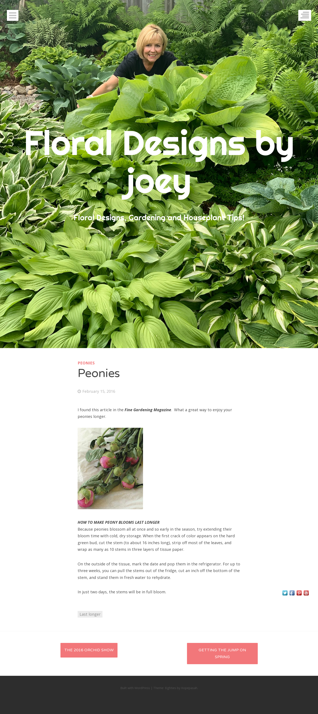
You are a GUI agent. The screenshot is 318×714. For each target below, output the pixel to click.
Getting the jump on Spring (222, 653)
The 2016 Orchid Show (89, 650)
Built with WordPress (135, 688)
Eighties (170, 688)
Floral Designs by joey (159, 161)
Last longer (90, 614)
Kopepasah (189, 688)
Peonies (86, 362)
